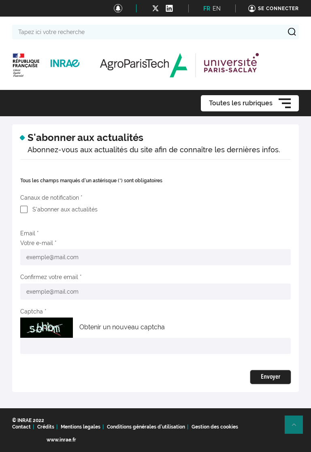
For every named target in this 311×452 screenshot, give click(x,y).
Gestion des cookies (215, 427)
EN (217, 8)
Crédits (45, 427)
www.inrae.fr (61, 440)
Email (27, 233)
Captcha (31, 311)
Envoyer (270, 377)
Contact (21, 427)
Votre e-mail (36, 243)
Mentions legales (80, 427)
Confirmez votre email (49, 277)
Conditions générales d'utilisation (146, 427)
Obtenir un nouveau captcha (122, 327)
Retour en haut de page (297, 428)
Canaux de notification (49, 197)
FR (206, 8)
